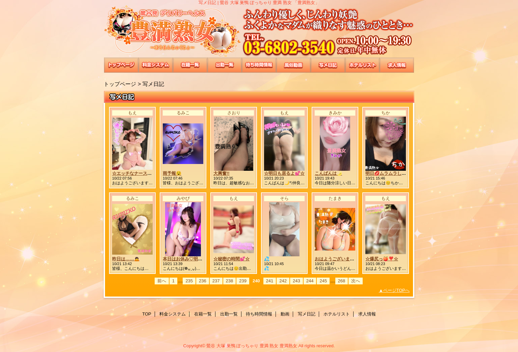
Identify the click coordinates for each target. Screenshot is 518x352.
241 (270, 280)
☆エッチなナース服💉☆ (136, 173)
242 (283, 280)
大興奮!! (221, 173)
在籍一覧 (190, 65)
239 (243, 280)
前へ (161, 280)
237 (216, 280)
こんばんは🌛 (328, 173)
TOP (121, 65)
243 (296, 280)
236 (202, 280)
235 (189, 280)
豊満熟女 (259, 31)
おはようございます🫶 (337, 258)
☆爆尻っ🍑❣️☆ (381, 258)
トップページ (120, 84)
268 (341, 280)
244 (310, 280)
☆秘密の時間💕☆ (231, 258)
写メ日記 (328, 65)
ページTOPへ (396, 290)
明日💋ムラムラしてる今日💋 (394, 173)
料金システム (155, 65)
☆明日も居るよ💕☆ (284, 173)
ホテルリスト (362, 65)
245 (323, 280)
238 (229, 280)
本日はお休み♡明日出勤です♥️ (193, 258)
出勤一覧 (224, 65)
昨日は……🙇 (125, 258)
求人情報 (397, 65)
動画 (293, 65)
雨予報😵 (172, 173)
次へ (355, 280)
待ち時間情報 (259, 65)
